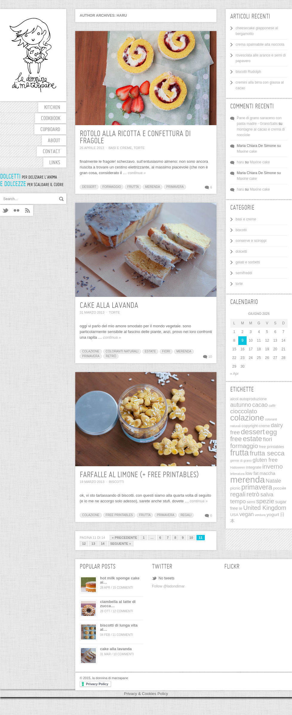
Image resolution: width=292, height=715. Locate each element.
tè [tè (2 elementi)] (240, 508)
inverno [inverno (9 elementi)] (272, 466)
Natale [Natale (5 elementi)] (273, 481)
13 (93, 543)
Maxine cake (247, 151)
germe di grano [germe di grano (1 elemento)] (241, 460)
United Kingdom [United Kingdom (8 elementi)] (264, 507)
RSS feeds (27, 210)
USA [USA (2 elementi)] (234, 515)
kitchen (52, 107)
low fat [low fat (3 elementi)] (252, 473)
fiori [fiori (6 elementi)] (267, 439)
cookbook (50, 118)
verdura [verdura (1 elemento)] (260, 515)
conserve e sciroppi (251, 241)
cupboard (50, 129)
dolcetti (241, 251)
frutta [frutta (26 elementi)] (239, 452)
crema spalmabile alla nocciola (260, 44)
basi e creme (120, 148)
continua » (137, 173)
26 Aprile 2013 (92, 148)
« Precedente (124, 537)
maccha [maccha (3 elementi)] (267, 473)
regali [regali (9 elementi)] (237, 494)
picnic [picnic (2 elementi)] (235, 488)
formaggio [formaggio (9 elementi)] (244, 445)
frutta (133, 186)
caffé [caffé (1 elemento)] (272, 405)
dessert (89, 186)
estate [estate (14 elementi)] (252, 439)
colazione (90, 351)
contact (51, 151)
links (54, 162)
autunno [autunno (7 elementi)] (240, 404)
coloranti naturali (122, 351)
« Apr (234, 374)
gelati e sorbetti (248, 262)
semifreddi (244, 273)
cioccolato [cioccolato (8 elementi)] (243, 411)
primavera (175, 186)
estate (150, 351)
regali (186, 515)
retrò (111, 356)
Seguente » (120, 543)
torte (139, 148)
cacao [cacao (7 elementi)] (260, 404)
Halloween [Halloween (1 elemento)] (237, 467)
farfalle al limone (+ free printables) (139, 475)
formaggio (111, 186)
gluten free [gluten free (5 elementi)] (265, 460)
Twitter (5, 210)
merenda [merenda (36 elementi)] (247, 479)
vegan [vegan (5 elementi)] (246, 514)
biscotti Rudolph (248, 72)
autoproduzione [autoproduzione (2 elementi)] (253, 399)
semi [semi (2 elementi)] (251, 502)
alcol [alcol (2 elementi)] (234, 399)
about (54, 140)
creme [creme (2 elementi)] (264, 426)
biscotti (116, 482)
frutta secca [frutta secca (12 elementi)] (267, 453)
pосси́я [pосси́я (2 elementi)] (279, 488)
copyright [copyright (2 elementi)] (250, 426)
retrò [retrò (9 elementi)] (253, 494)
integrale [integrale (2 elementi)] (253, 467)
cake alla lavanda (109, 306)
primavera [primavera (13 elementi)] (256, 487)
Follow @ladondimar (168, 586)
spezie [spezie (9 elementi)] (265, 501)
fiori (166, 351)
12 (84, 543)
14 (102, 543)
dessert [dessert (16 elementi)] (253, 432)
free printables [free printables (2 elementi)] (271, 446)
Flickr (16, 210)
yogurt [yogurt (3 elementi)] (273, 514)
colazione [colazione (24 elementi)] (247, 417)
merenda (152, 186)
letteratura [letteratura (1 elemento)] (237, 473)
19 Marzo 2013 (92, 482)
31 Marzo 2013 (92, 312)
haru (240, 162)
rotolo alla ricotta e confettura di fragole (135, 137)
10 (210, 356)
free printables (119, 515)
